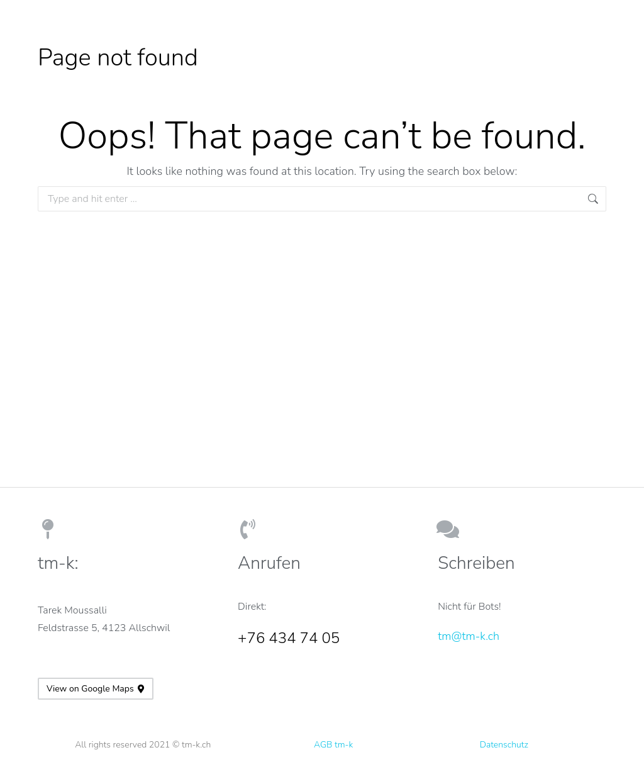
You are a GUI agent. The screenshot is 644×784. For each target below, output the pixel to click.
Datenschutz (504, 745)
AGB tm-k (333, 745)
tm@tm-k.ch (468, 636)
